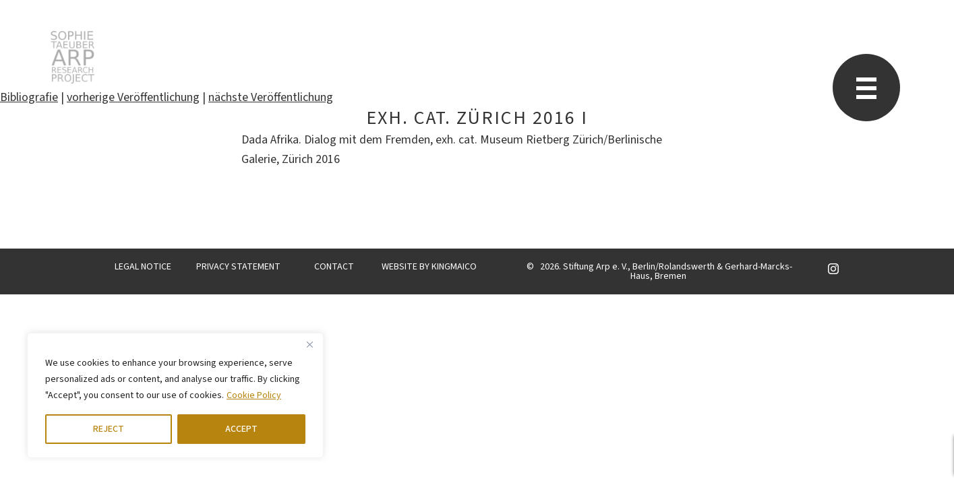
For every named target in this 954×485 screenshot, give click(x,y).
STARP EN (72, 57)
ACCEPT (241, 429)
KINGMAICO (454, 266)
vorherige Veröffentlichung (133, 97)
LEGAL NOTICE (143, 266)
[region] (175, 395)
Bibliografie (29, 97)
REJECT (108, 429)
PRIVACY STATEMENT (238, 266)
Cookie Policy (254, 395)
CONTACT (334, 266)
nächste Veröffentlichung (270, 97)
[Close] (309, 344)
